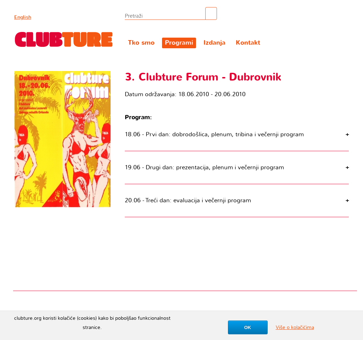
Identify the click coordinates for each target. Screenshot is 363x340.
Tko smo (141, 42)
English (22, 17)
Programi (179, 42)
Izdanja (214, 42)
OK (247, 327)
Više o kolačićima (295, 327)
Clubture (63, 39)
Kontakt (248, 42)
